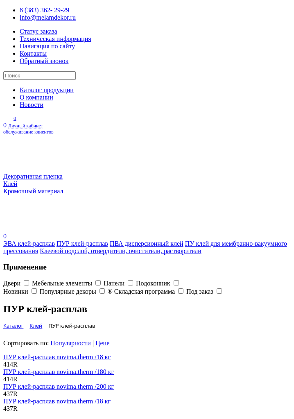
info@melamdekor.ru (48, 17)
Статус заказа (38, 31)
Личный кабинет (147, 129)
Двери (17, 283)
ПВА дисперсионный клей (146, 243)
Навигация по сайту (47, 46)
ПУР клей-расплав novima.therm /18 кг (57, 356)
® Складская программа (147, 291)
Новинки (21, 291)
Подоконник (157, 283)
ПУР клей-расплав (82, 243)
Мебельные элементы (68, 283)
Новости (31, 104)
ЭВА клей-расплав (29, 243)
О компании (36, 97)
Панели (120, 283)
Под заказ (204, 291)
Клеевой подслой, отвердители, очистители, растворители (120, 250)
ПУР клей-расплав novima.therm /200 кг (58, 386)
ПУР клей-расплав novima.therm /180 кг (58, 371)
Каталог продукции (47, 89)
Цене (102, 343)
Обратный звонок (44, 60)
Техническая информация (55, 38)
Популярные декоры (74, 291)
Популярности (70, 343)
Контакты (33, 53)
